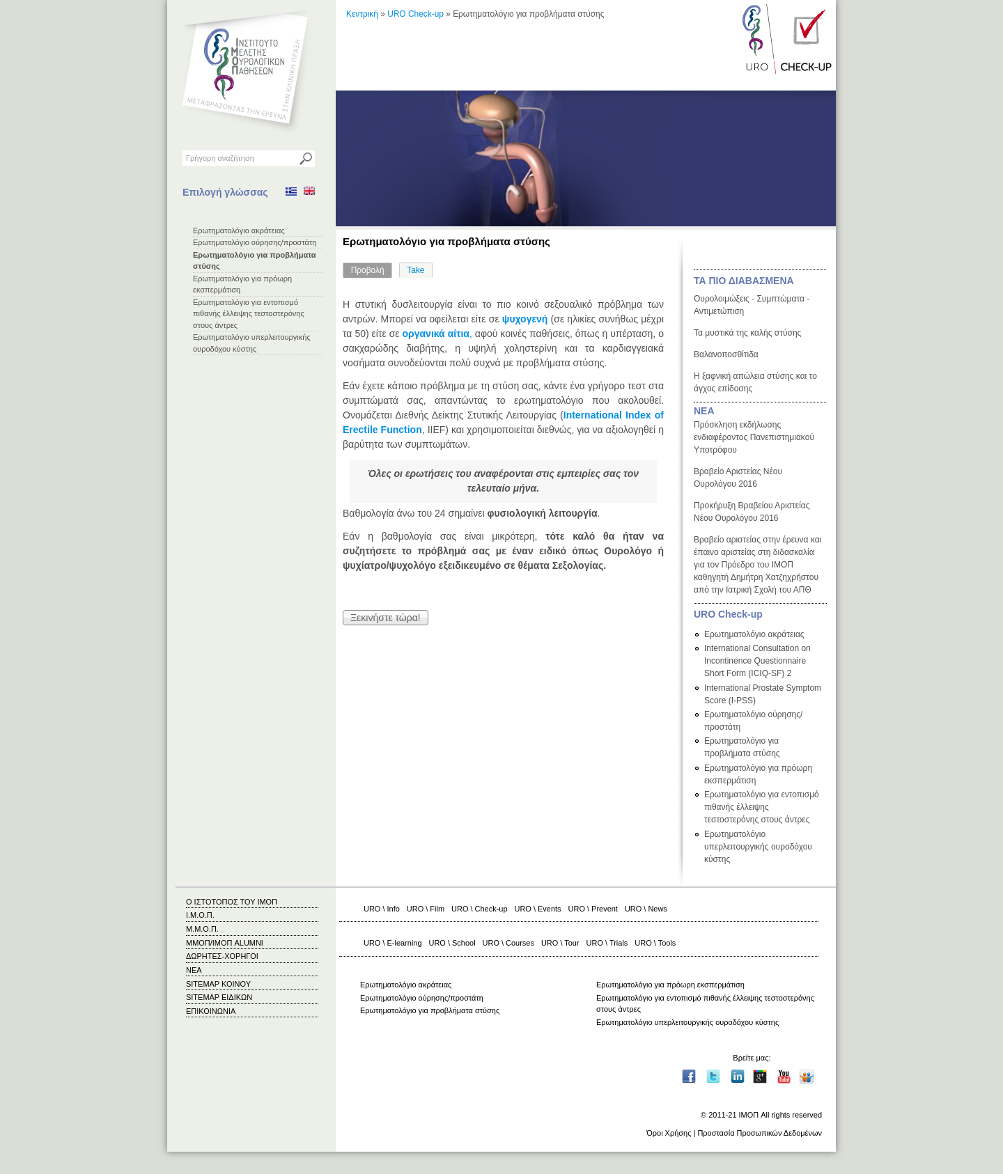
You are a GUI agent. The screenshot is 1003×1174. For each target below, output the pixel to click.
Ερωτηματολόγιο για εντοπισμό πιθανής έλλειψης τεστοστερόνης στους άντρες (248, 313)
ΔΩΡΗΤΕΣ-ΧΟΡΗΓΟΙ (222, 956)
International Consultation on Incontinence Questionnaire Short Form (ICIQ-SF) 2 (757, 660)
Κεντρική (362, 14)
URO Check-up (415, 14)
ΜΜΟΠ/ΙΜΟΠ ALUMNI (224, 943)
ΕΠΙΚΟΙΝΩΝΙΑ (210, 1011)
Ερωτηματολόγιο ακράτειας (239, 230)
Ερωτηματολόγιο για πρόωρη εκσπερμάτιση (670, 984)
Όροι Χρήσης (668, 1133)
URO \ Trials (607, 943)
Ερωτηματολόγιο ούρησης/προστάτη (254, 242)
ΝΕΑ (704, 410)
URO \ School (452, 943)
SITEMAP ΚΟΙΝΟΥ (218, 984)
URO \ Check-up (479, 909)
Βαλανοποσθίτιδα (726, 354)
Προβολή (372, 269)
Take (415, 270)
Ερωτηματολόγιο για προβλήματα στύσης (429, 1010)
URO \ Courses (508, 943)
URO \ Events (538, 909)
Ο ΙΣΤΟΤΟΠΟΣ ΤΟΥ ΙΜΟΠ (231, 902)
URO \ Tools (655, 943)
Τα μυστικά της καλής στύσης (747, 333)
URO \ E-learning (393, 943)
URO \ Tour (560, 943)
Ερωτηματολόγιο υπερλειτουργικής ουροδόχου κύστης (758, 846)
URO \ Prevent (593, 909)
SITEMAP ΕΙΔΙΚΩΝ (219, 997)
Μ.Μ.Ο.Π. (202, 929)
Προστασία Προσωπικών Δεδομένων (759, 1133)
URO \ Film (425, 909)
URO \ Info (382, 909)
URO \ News (646, 909)
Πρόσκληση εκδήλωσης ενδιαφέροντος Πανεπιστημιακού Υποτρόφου (754, 437)
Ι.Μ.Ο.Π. (200, 915)
